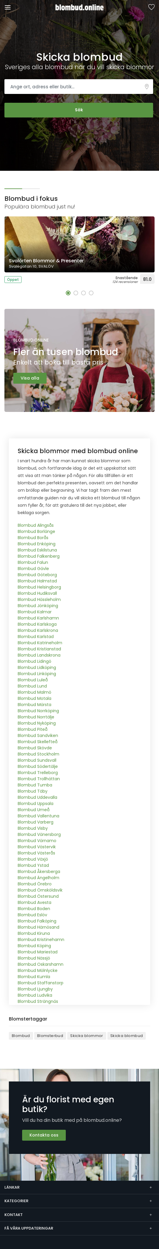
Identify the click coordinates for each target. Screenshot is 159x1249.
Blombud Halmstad (37, 581)
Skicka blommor (86, 1035)
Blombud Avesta (34, 902)
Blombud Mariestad (38, 952)
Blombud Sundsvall (37, 760)
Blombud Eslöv (32, 915)
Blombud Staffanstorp (40, 983)
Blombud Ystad (33, 865)
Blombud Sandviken (38, 735)
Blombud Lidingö (34, 661)
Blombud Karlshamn (38, 618)
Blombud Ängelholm (38, 878)
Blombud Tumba (35, 785)
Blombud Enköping (36, 544)
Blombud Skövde (35, 748)
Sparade (151, 7)
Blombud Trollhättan (39, 779)
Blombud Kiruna (34, 933)
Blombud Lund (32, 686)
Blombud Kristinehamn (41, 939)
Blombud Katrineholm (40, 643)
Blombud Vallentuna (38, 816)
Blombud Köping (34, 946)
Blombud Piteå (32, 729)
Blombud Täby (32, 791)
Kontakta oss (43, 1135)
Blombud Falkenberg (39, 556)
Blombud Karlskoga (37, 624)
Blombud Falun (33, 562)
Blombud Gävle (33, 569)
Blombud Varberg (35, 822)
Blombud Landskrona (39, 655)
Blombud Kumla (34, 977)
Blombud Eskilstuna (37, 550)
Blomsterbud (50, 1035)
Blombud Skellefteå (38, 742)
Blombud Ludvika (35, 995)
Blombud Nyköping (37, 723)
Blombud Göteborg (37, 575)
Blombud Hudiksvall (37, 593)
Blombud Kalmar (35, 612)
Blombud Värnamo (37, 841)
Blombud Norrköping (38, 711)
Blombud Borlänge (36, 531)
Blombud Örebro (35, 884)
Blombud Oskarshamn (40, 964)
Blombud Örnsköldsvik (40, 890)
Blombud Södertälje (38, 766)
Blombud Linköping (37, 674)
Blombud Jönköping (38, 606)
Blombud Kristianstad (39, 649)
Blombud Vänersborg (39, 834)
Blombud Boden (34, 909)
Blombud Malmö (34, 692)
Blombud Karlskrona (38, 630)
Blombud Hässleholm (39, 599)
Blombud (21, 1035)
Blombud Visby (33, 828)
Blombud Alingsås (36, 525)
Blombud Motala (34, 698)
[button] (68, 293)
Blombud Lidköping (37, 667)
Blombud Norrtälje (36, 717)
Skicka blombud (126, 1035)
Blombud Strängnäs (38, 1001)
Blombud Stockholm (38, 754)
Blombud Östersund (38, 896)
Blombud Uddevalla (37, 797)
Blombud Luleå (33, 680)
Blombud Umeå (34, 810)
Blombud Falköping (37, 921)
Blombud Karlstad (36, 637)
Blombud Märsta (34, 705)
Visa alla (30, 378)
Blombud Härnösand (38, 927)
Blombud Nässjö (34, 958)
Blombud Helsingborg (39, 587)
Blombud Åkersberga (39, 871)
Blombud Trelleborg (38, 773)
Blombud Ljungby (35, 989)
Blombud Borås (33, 538)
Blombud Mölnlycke (38, 970)
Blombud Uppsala (35, 803)
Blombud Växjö (33, 859)
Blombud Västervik (37, 847)
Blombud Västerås (36, 853)
